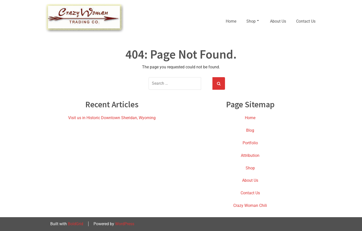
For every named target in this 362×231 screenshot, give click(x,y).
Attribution (250, 155)
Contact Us (305, 21)
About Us (278, 21)
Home (231, 21)
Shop (252, 21)
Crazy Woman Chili (250, 205)
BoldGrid (75, 223)
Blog (250, 130)
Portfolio (250, 143)
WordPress (124, 223)
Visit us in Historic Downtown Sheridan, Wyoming (112, 117)
